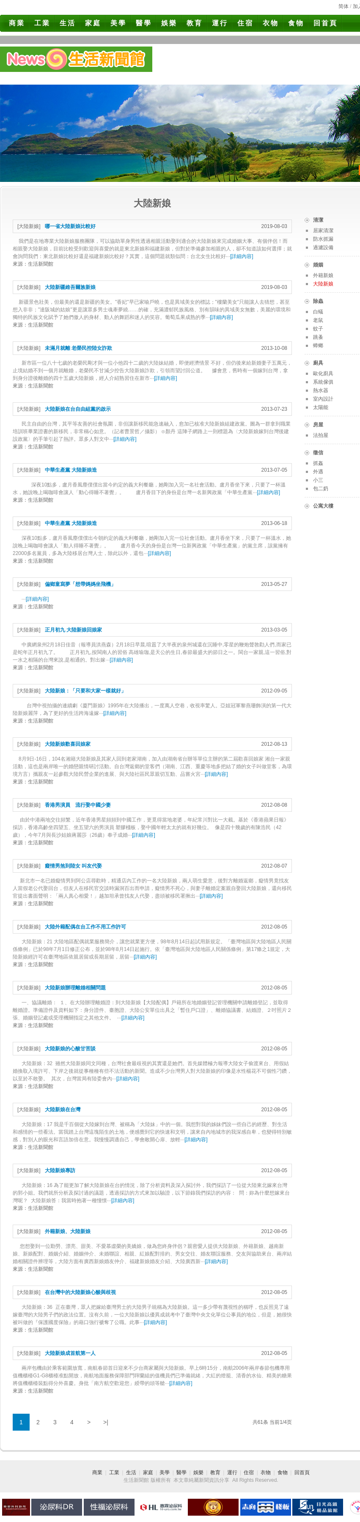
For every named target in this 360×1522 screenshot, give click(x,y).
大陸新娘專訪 (60, 1170)
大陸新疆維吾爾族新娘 (70, 287)
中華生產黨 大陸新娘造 (71, 470)
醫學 (144, 23)
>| (105, 1422)
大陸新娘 (29, 226)
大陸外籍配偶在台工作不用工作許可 (85, 927)
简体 (343, 6)
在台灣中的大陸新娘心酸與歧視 (80, 1292)
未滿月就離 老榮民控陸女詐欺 (78, 348)
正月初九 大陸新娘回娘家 (73, 630)
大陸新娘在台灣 (62, 1110)
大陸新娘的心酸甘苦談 (70, 1049)
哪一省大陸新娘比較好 (70, 226)
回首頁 (325, 23)
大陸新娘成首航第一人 (70, 1353)
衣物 (271, 23)
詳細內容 (241, 256)
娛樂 (169, 23)
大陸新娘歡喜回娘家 (68, 744)
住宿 (245, 23)
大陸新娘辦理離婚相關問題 (75, 988)
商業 (17, 23)
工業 (42, 23)
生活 (68, 23)
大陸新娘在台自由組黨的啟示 (78, 409)
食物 (296, 23)
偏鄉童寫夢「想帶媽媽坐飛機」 (80, 584)
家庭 (93, 23)
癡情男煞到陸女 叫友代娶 (73, 866)
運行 (220, 23)
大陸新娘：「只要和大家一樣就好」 (85, 691)
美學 (118, 23)
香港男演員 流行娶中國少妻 (78, 805)
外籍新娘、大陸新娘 (68, 1231)
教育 (195, 23)
